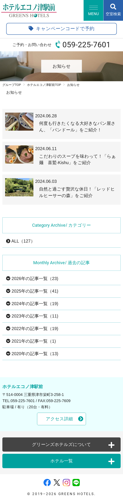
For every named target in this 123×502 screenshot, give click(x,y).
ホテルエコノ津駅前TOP (44, 84)
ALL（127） (20, 241)
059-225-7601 (86, 44)
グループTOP (11, 84)
